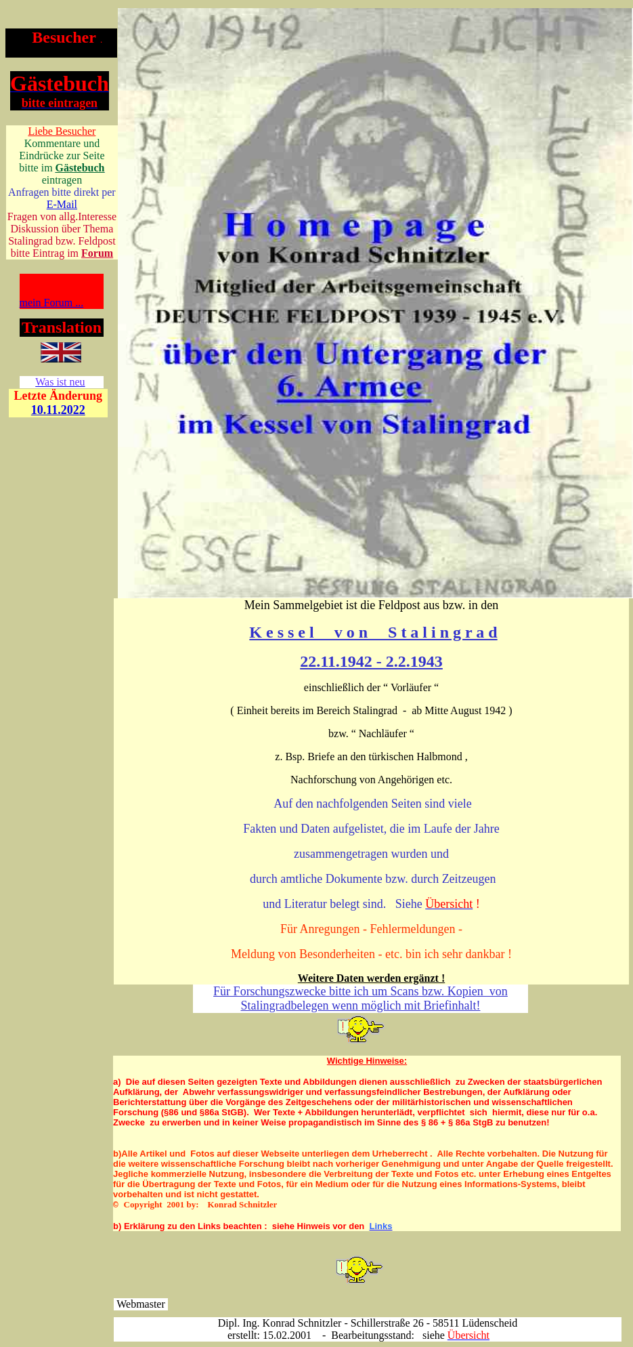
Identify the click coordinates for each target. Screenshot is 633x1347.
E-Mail (62, 204)
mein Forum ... (52, 302)
